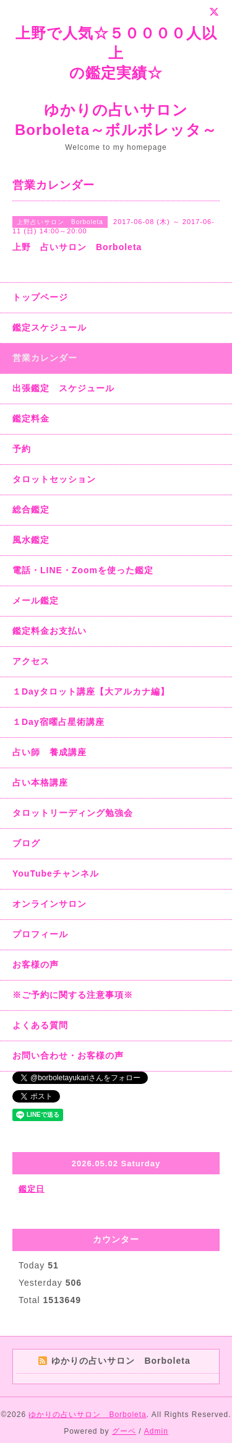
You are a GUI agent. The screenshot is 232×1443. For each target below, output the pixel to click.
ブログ (26, 843)
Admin (156, 1431)
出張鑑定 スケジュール (63, 388)
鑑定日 (32, 1189)
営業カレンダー (44, 358)
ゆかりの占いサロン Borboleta (87, 1414)
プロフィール (40, 934)
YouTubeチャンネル (55, 873)
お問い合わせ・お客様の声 (68, 1055)
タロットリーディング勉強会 (72, 813)
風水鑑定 (30, 540)
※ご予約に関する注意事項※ (72, 995)
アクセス (30, 661)
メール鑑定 (35, 600)
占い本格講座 (40, 782)
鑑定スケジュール (49, 327)
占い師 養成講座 (49, 752)
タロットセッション (54, 479)
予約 (21, 449)
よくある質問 (40, 1025)
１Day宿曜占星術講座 (58, 722)
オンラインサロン (49, 904)
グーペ (124, 1431)
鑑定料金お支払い (49, 631)
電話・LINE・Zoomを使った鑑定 (82, 570)
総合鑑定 (30, 509)
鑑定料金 (30, 418)
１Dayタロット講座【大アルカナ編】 (91, 691)
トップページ (40, 297)
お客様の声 (35, 964)
